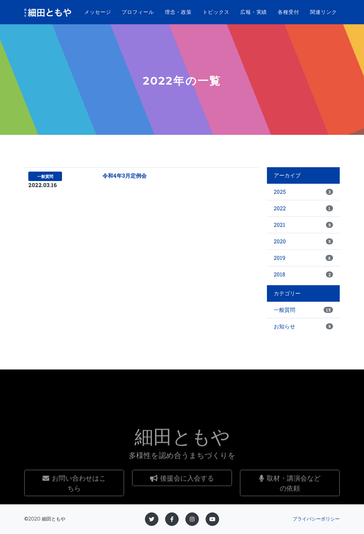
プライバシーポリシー (316, 519)
